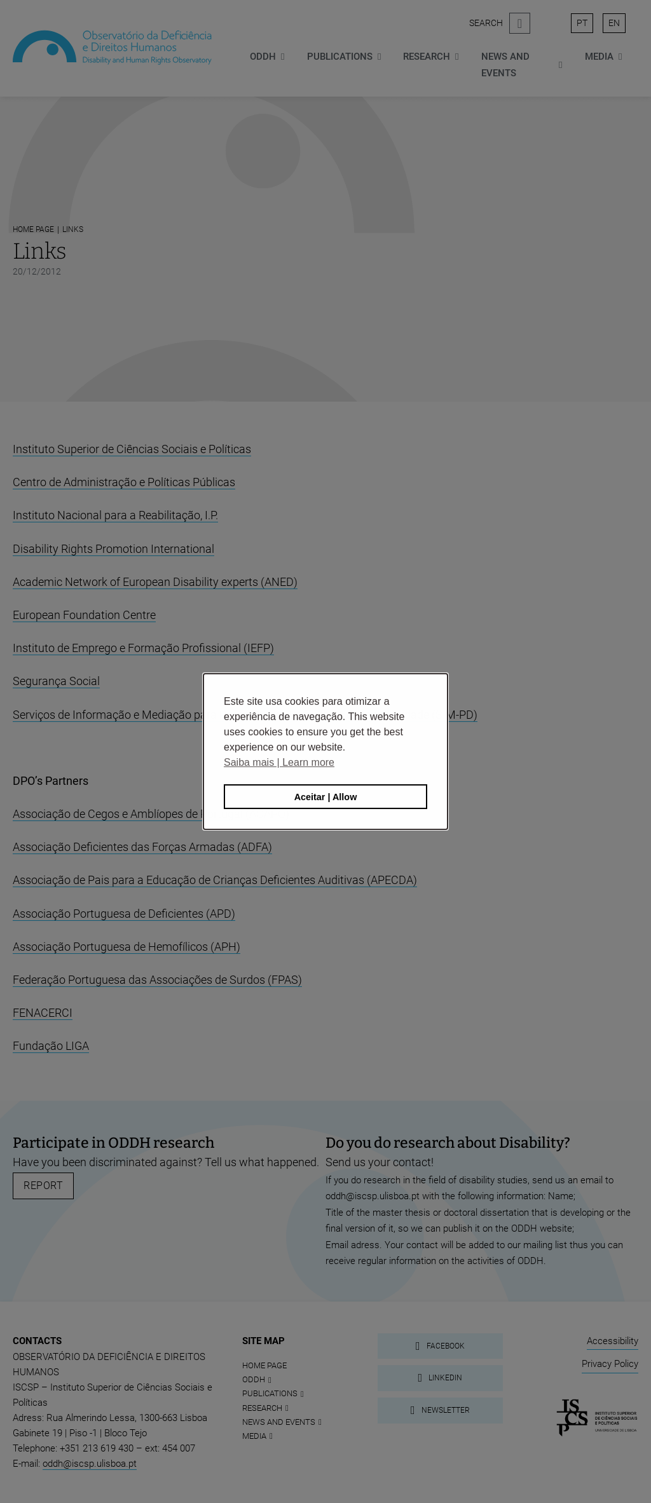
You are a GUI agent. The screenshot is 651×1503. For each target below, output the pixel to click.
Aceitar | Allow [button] (325, 797)
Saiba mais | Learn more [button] (279, 762)
